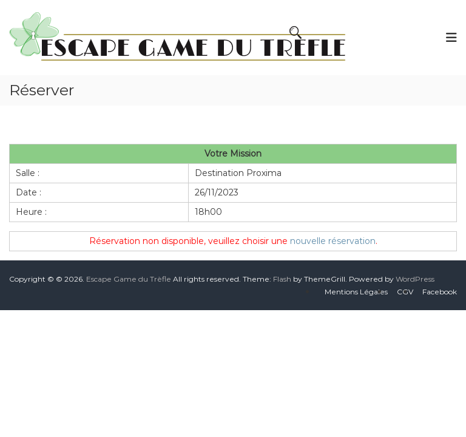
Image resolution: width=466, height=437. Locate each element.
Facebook (439, 291)
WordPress (415, 278)
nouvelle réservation (333, 240)
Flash (282, 278)
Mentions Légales (356, 291)
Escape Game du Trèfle (128, 278)
